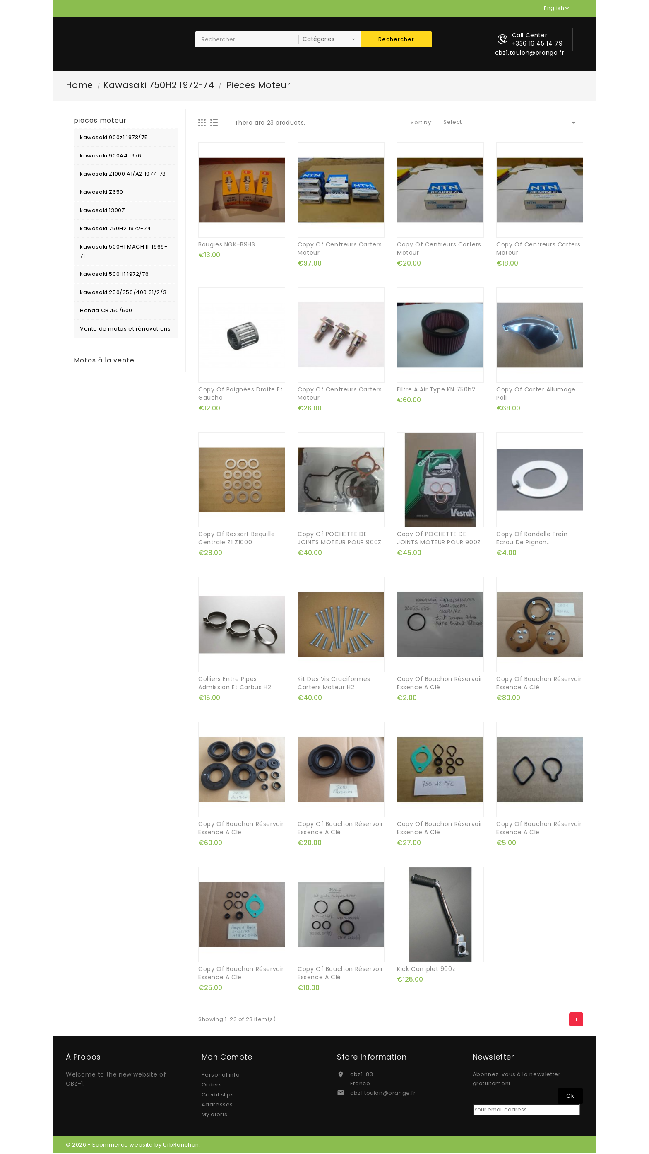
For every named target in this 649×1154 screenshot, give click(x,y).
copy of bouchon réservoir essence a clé (440, 684)
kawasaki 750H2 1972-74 (115, 229)
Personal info (221, 1075)
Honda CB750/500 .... (110, 311)
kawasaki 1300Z (102, 211)
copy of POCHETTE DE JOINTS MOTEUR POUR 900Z (340, 539)
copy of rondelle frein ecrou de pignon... (531, 539)
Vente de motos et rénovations (125, 329)
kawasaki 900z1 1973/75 (114, 138)
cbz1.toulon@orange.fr (383, 1094)
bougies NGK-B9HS (226, 245)
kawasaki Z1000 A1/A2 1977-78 (123, 175)
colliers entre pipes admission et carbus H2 (234, 684)
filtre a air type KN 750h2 (436, 390)
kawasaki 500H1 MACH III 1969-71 (123, 252)
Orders (212, 1085)
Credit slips (218, 1095)
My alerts (215, 1115)
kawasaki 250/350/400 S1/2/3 (123, 293)
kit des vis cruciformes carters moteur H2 (334, 684)
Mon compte (227, 1057)
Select (511, 123)
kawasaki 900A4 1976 (110, 156)
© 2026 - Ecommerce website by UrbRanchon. (133, 1145)
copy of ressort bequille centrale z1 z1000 (236, 539)
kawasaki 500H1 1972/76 (114, 275)
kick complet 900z (426, 970)
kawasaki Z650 (101, 193)
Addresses (217, 1105)
